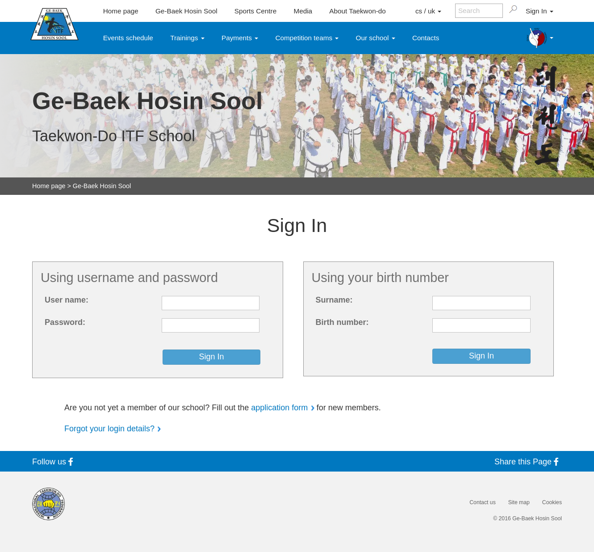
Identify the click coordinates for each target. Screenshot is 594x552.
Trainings (187, 38)
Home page (120, 11)
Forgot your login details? (109, 429)
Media (302, 11)
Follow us (54, 461)
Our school (375, 38)
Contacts (425, 38)
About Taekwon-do (357, 11)
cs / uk (428, 11)
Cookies (552, 502)
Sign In (539, 11)
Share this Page (528, 461)
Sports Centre (255, 11)
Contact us (482, 502)
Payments (240, 38)
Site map (519, 502)
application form (279, 408)
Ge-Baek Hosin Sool (186, 11)
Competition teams (307, 38)
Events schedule (128, 38)
